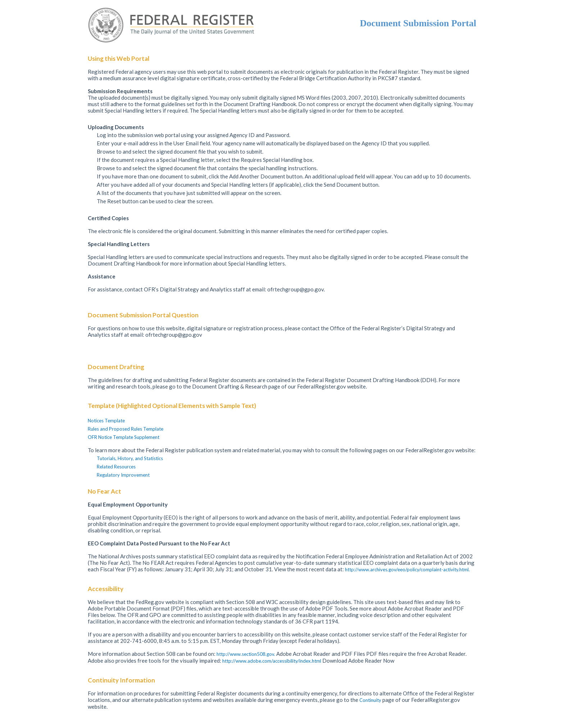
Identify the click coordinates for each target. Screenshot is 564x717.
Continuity (370, 700)
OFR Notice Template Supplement (123, 437)
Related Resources (116, 466)
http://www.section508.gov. (246, 654)
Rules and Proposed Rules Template (125, 429)
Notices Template (106, 420)
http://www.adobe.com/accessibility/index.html (272, 661)
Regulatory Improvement (123, 475)
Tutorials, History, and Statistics (130, 458)
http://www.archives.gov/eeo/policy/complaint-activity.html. (407, 569)
